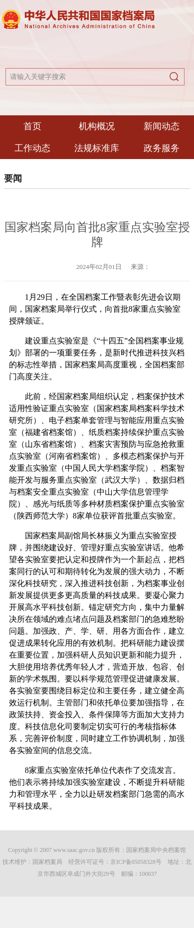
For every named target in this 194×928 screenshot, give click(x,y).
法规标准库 (96, 148)
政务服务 (162, 148)
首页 (32, 126)
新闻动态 (162, 126)
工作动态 (32, 148)
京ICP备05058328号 (136, 861)
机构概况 (97, 126)
